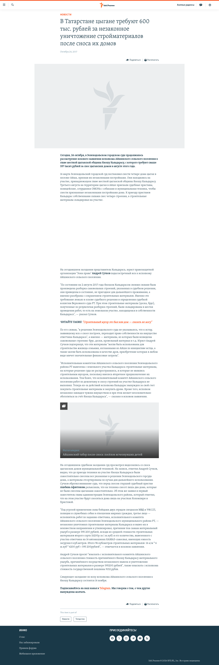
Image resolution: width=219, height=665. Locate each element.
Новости (65, 14)
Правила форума (28, 648)
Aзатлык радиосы (185, 5)
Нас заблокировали (29, 643)
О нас (22, 637)
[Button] (133, 60)
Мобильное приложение (32, 654)
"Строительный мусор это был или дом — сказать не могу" (117, 322)
